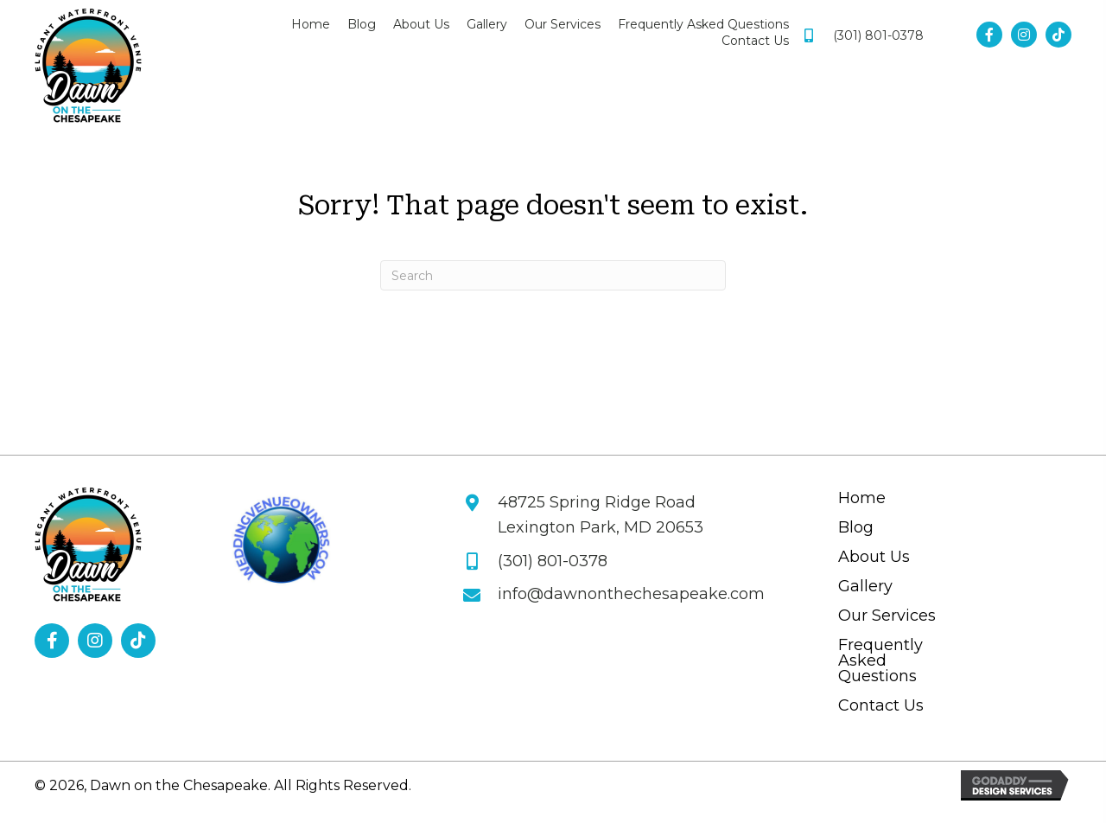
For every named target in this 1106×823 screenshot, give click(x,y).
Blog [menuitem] (856, 528)
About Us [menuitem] (874, 557)
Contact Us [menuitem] (881, 706)
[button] (989, 35)
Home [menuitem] (862, 498)
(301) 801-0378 (878, 35)
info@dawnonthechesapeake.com (631, 593)
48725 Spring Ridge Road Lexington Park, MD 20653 (600, 515)
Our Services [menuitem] (887, 616)
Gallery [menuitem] (865, 587)
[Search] (553, 275)
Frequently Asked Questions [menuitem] (880, 661)
